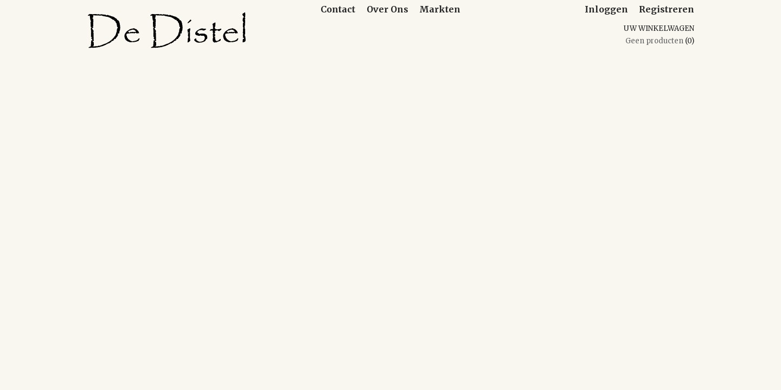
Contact (338, 9)
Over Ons (387, 9)
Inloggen (606, 9)
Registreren (666, 9)
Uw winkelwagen (659, 28)
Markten (439, 9)
